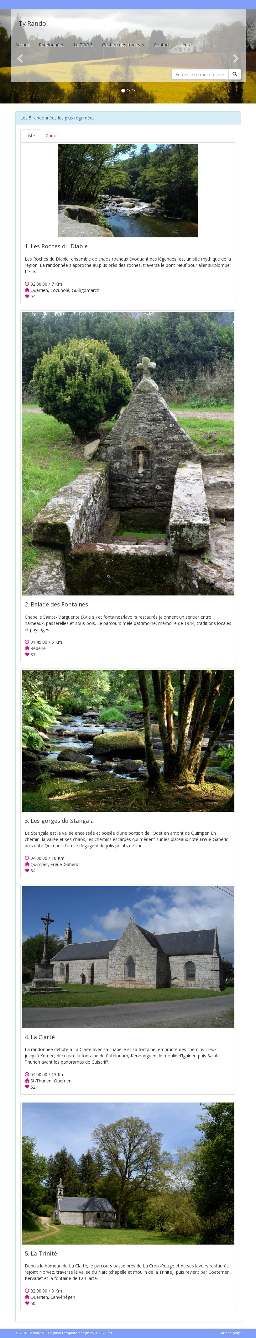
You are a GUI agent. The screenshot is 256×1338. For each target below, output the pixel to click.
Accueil (22, 45)
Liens (184, 45)
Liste (30, 136)
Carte (51, 136)
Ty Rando (32, 23)
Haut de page (230, 1332)
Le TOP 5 (83, 45)
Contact (162, 45)
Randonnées (51, 45)
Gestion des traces (123, 45)
